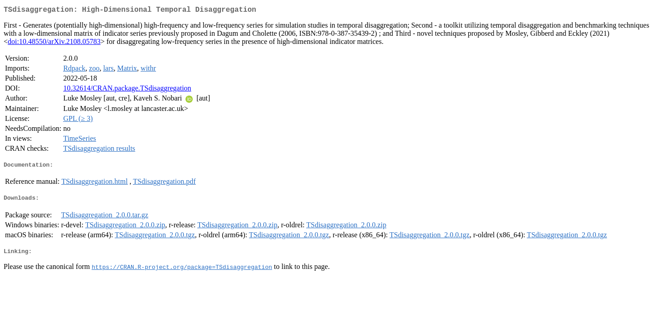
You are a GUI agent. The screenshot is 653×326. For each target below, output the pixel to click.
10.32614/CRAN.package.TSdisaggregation (127, 90)
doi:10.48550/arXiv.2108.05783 (54, 43)
